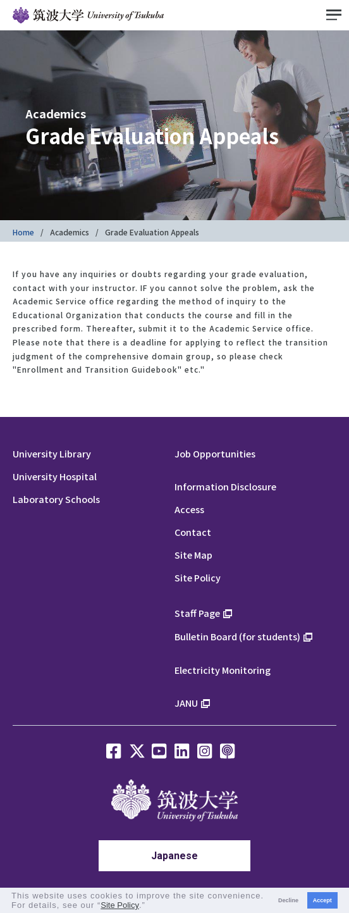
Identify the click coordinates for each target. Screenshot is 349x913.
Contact (192, 531)
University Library (52, 453)
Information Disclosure (225, 486)
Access (189, 509)
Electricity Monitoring (222, 669)
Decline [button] (288, 900)
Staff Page (197, 612)
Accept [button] (322, 900)
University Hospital (55, 476)
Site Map (193, 554)
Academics (69, 232)
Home (23, 232)
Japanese (174, 856)
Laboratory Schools (56, 499)
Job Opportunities (214, 453)
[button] (149, 906)
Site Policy (197, 577)
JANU (186, 702)
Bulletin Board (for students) (237, 636)
